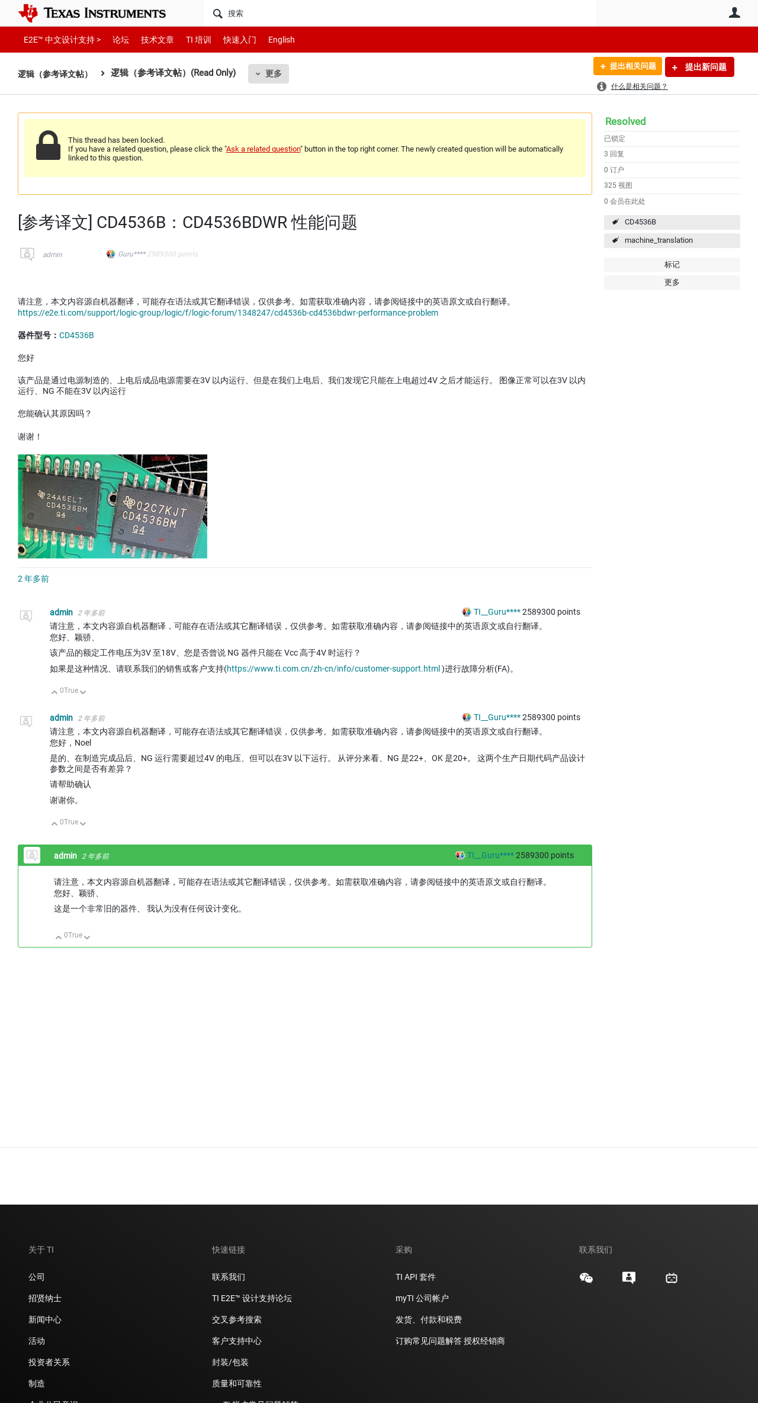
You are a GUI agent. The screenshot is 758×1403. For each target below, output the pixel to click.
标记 (672, 264)
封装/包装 (230, 1362)
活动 (36, 1341)
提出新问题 (705, 67)
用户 (734, 12)
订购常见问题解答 (429, 1341)
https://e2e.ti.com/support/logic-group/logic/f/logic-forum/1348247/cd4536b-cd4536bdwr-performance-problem (228, 312)
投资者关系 (49, 1362)
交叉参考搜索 (237, 1319)
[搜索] (400, 13)
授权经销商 (484, 1341)
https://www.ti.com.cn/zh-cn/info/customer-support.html (333, 668)
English (267, 39)
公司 (36, 1277)
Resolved (625, 121)
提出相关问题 (629, 67)
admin (52, 255)
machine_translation (659, 240)
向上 (55, 693)
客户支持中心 (237, 1341)
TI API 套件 (416, 1277)
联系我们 (228, 1277)
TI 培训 (188, 39)
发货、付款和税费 (429, 1319)
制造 (36, 1383)
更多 (279, 73)
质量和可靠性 (238, 1383)
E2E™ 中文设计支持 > (59, 39)
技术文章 (149, 39)
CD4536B (640, 221)
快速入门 (228, 39)
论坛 (114, 39)
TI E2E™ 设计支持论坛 (252, 1298)
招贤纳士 (45, 1298)
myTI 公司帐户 (422, 1298)
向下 (83, 693)
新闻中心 (45, 1319)
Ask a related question (263, 149)
